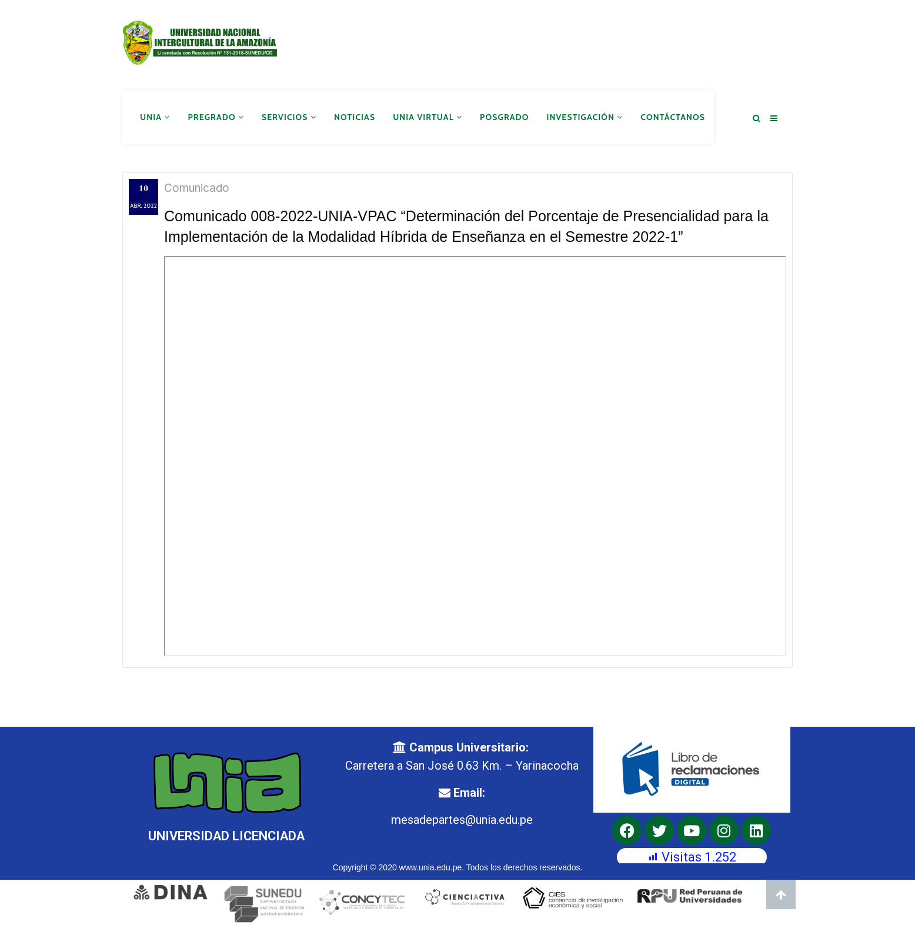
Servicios (289, 116)
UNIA (155, 116)
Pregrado (216, 116)
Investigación (585, 116)
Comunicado (196, 187)
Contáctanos (672, 116)
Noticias (354, 116)
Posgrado (504, 116)
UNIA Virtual (427, 116)
